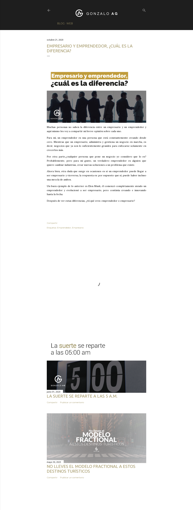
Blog (61, 23)
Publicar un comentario (72, 402)
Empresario (78, 227)
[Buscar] (144, 9)
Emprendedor (64, 227)
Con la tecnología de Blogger (97, 499)
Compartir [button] (52, 223)
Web (69, 23)
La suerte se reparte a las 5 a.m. (82, 396)
